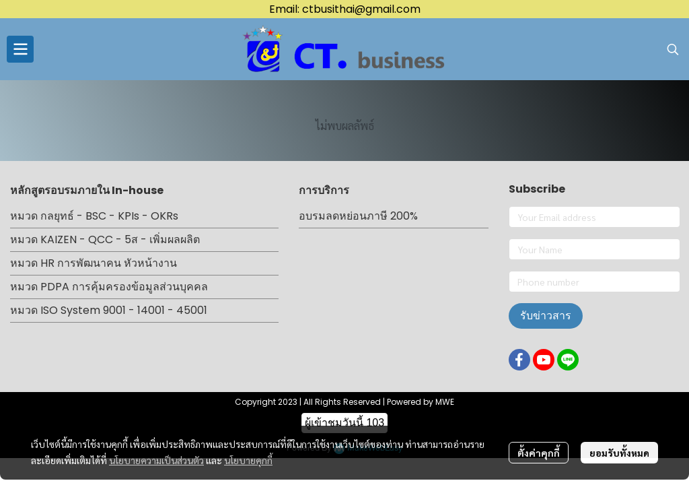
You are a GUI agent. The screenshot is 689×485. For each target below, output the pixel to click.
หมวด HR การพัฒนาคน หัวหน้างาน (93, 263)
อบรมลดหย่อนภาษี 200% (358, 216)
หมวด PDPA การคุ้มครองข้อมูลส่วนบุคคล (109, 286)
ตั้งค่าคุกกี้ (538, 453)
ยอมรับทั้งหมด (619, 453)
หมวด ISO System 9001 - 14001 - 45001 (108, 310)
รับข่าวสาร (545, 315)
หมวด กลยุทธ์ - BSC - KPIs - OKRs (94, 216)
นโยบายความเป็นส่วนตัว (156, 460)
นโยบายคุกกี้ (248, 460)
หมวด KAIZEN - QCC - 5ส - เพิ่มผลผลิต (105, 239)
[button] (672, 49)
